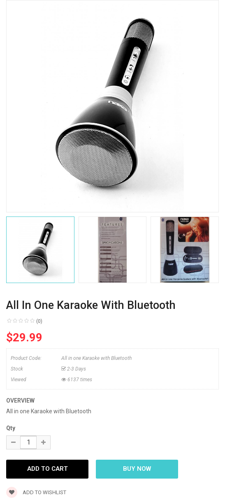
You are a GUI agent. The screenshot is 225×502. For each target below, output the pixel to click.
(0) (39, 321)
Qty (10, 428)
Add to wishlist (36, 492)
